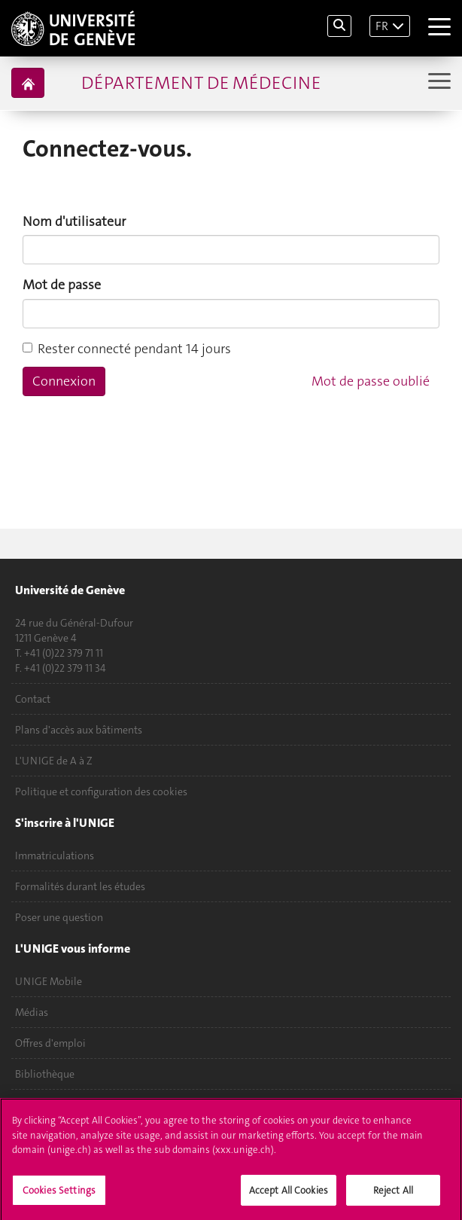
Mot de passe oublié (371, 381)
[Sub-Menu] (437, 82)
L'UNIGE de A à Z (54, 760)
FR (381, 26)
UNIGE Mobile (48, 981)
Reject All (393, 1194)
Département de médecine (201, 83)
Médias (31, 1012)
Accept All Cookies (288, 1194)
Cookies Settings (59, 1194)
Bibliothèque (44, 1074)
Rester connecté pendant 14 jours (127, 349)
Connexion (64, 381)
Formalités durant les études (80, 886)
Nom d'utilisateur (74, 221)
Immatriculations (54, 855)
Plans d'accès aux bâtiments (78, 730)
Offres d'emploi (50, 1043)
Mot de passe (62, 285)
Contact (32, 699)
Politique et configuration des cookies (101, 791)
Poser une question (59, 917)
